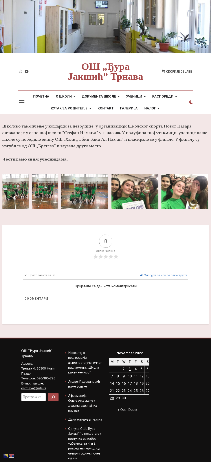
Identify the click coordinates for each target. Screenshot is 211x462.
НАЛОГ (150, 108)
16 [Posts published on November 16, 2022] (124, 383)
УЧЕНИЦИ (134, 96)
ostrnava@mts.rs (33, 388)
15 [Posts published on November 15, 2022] (118, 383)
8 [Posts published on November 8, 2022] (118, 376)
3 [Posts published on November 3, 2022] (130, 369)
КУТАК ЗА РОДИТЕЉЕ (69, 108)
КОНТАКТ (106, 108)
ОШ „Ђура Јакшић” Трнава (105, 71)
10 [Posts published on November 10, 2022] (130, 376)
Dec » (132, 410)
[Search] (53, 397)
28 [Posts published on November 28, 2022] (112, 398)
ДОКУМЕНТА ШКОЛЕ (99, 96)
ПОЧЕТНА (41, 96)
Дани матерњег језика (85, 419)
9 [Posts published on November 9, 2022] (124, 376)
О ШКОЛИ (64, 96)
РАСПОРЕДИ (162, 96)
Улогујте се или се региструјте (163, 275)
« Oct (122, 410)
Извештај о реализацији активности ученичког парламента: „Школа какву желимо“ (85, 363)
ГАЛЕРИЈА (129, 108)
